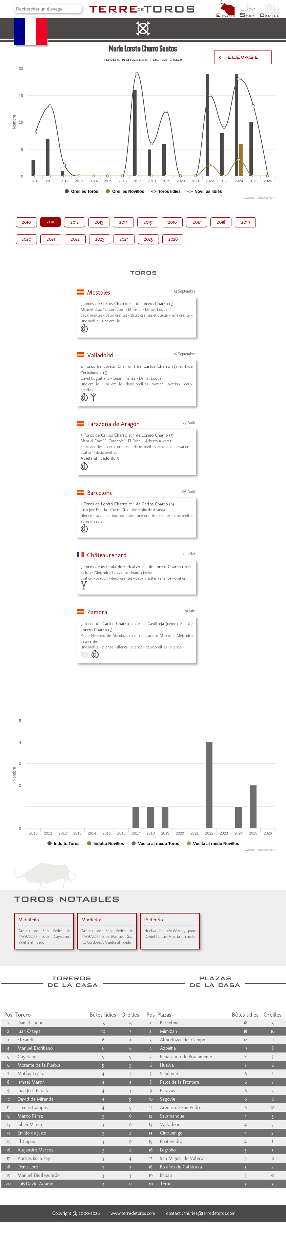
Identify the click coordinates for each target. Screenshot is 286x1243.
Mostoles (98, 292)
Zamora (97, 612)
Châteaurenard (107, 555)
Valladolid (100, 355)
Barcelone (100, 493)
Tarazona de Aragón (113, 424)
